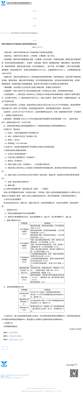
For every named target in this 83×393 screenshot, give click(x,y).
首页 (2, 33)
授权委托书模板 (15, 336)
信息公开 (7, 33)
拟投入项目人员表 (16, 340)
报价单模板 (14, 333)
